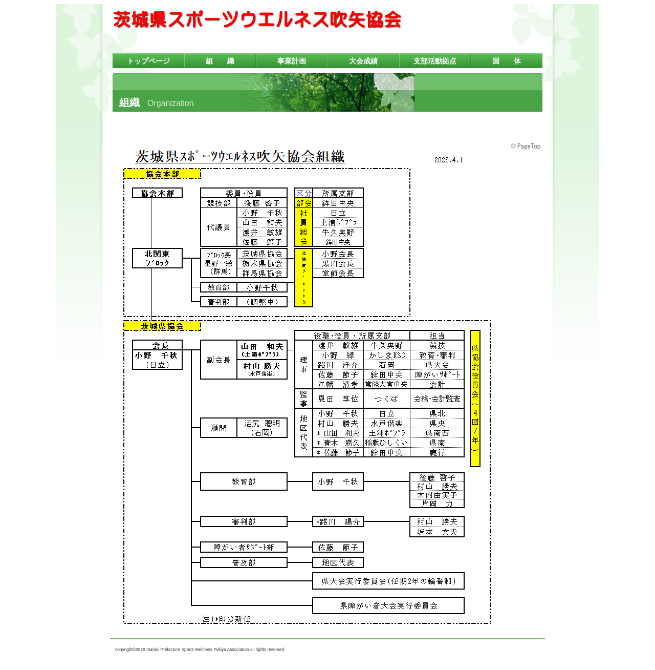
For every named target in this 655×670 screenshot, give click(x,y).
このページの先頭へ (526, 146)
